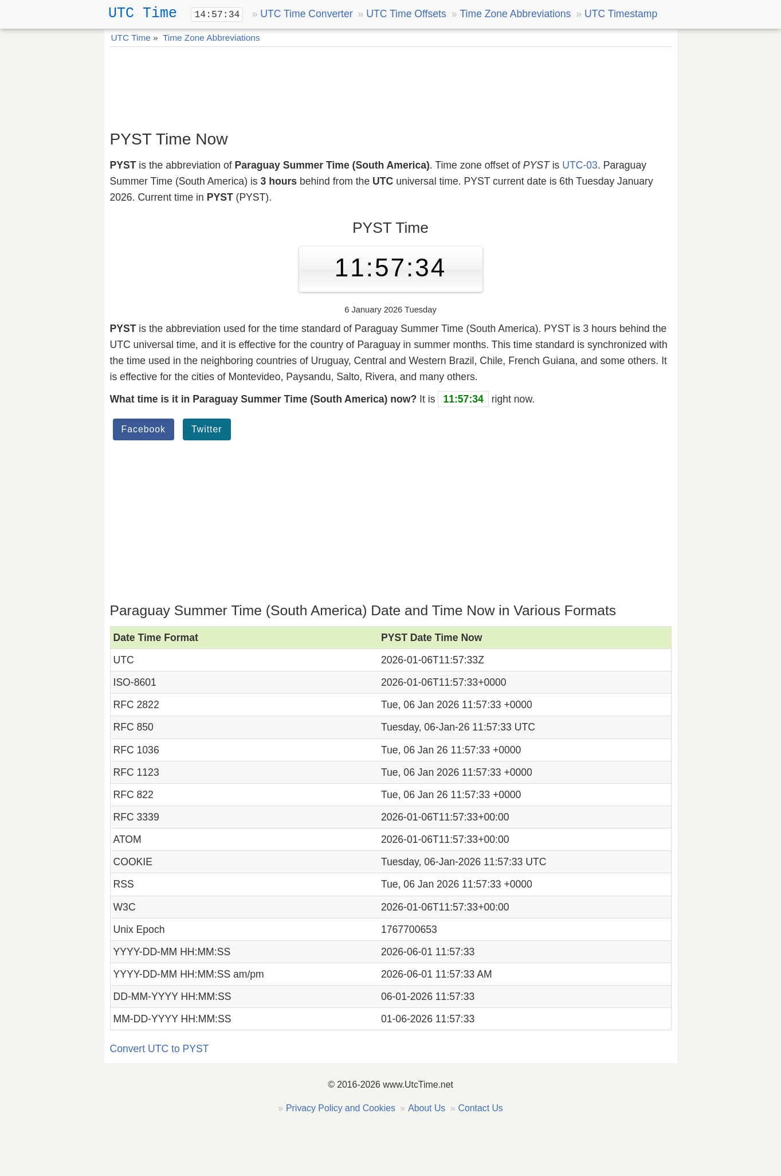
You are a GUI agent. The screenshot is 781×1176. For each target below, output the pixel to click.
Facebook (143, 429)
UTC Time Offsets (406, 13)
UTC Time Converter (306, 13)
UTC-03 (580, 165)
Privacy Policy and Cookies (340, 1108)
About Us (426, 1108)
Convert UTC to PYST (159, 1048)
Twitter (206, 429)
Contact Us (480, 1108)
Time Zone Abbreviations (515, 13)
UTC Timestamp (620, 13)
